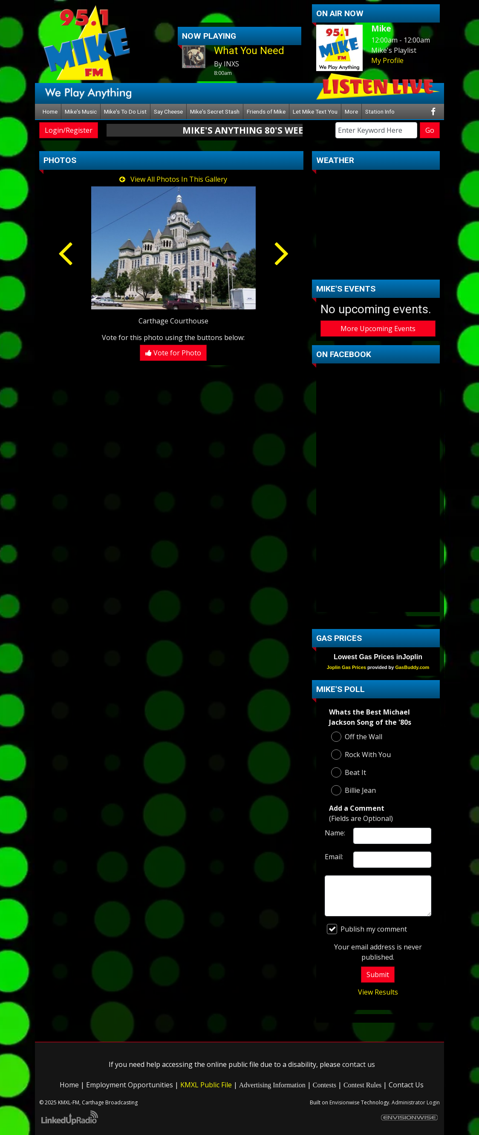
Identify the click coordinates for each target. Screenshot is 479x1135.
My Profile (387, 60)
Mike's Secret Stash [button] (215, 111)
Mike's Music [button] (81, 111)
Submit (377, 974)
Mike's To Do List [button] (125, 111)
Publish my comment (367, 929)
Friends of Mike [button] (266, 111)
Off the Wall (356, 737)
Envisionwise (344, 1102)
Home (50, 111)
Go (429, 130)
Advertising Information (272, 1085)
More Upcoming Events (378, 328)
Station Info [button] (380, 111)
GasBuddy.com (412, 667)
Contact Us (406, 1084)
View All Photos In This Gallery (173, 179)
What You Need (249, 51)
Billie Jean (353, 790)
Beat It (348, 772)
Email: (334, 856)
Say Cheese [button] (168, 111)
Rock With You (361, 754)
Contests (324, 1085)
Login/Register (68, 130)
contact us (358, 1064)
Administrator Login (416, 1102)
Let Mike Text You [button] (315, 111)
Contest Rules (362, 1085)
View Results (378, 992)
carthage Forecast (378, 267)
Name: (335, 833)
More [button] (351, 111)
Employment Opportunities (129, 1084)
